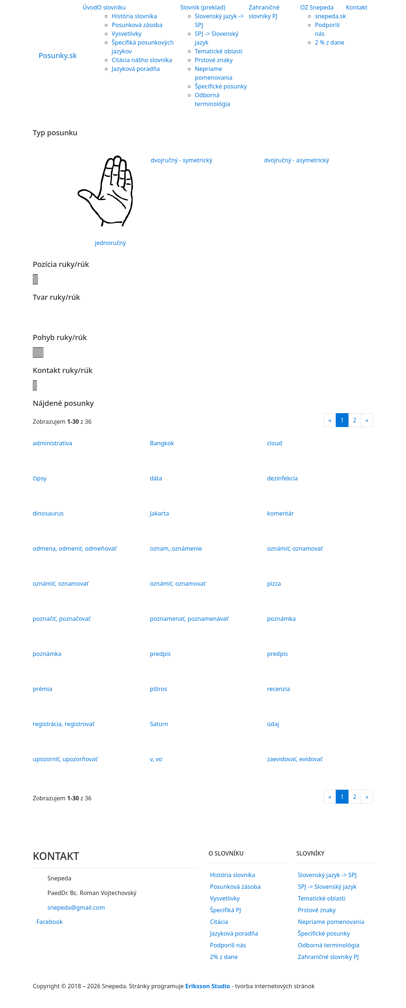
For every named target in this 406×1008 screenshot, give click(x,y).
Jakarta (159, 513)
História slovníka (134, 16)
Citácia (219, 922)
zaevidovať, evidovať (294, 759)
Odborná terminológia (329, 945)
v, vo (156, 759)
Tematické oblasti (218, 51)
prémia (42, 689)
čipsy (39, 478)
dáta (156, 478)
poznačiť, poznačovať (61, 619)
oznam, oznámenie (176, 548)
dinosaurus (48, 513)
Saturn (159, 724)
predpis (160, 654)
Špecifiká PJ (225, 910)
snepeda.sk (330, 16)
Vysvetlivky (126, 34)
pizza (274, 583)
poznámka (281, 619)
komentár (280, 513)
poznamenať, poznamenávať (189, 619)
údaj (273, 724)
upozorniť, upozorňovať (65, 759)
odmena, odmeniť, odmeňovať (74, 548)
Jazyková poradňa (136, 69)
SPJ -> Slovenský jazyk (327, 887)
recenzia (278, 689)
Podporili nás (228, 945)
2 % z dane (329, 42)
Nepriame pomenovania (331, 922)
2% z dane (224, 957)
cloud (274, 443)
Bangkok (162, 443)
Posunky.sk (58, 55)
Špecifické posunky (221, 86)
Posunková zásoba (137, 25)
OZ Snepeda (317, 7)
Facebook (50, 922)
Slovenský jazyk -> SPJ (327, 875)
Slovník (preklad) (202, 7)
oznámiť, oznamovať (295, 548)
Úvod (90, 7)
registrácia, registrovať (63, 724)
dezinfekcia (282, 478)
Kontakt (357, 7)
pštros (158, 689)
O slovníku (111, 7)
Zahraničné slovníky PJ (328, 957)
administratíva (52, 443)
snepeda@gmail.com (76, 907)
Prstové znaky (214, 60)
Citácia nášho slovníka (142, 60)
